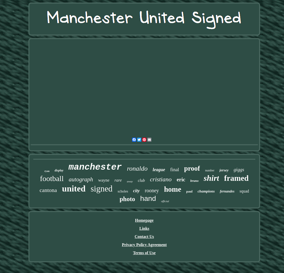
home (172, 189)
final (174, 169)
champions (206, 191)
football (52, 178)
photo (127, 199)
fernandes (227, 191)
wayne (103, 180)
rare (118, 180)
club (141, 180)
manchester (95, 167)
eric (181, 179)
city (136, 190)
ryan (47, 171)
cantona (48, 190)
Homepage (144, 220)
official (165, 201)
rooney (152, 190)
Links (144, 228)
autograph (81, 179)
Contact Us (144, 236)
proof (192, 168)
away (130, 181)
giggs (239, 169)
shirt (211, 178)
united (74, 188)
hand (148, 198)
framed (236, 178)
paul (189, 191)
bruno (194, 181)
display (59, 170)
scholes (123, 191)
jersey (224, 170)
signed (102, 188)
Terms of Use (144, 253)
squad (244, 191)
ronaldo (137, 168)
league (159, 169)
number (209, 170)
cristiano (160, 179)
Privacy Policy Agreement (144, 245)
